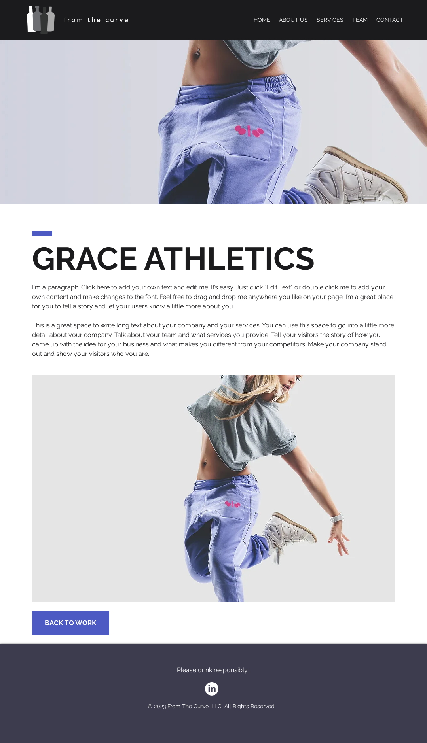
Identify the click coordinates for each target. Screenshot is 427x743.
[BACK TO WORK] (70, 623)
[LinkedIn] (211, 689)
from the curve (97, 20)
